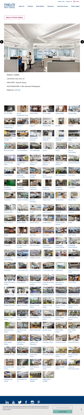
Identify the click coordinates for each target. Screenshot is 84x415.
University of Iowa (48, 342)
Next (82, 42)
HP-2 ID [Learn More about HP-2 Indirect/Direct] (17, 90)
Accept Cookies (62, 411)
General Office (34, 113)
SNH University (34, 317)
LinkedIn (7, 402)
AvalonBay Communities (21, 176)
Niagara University (35, 295)
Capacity (58, 258)
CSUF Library (72, 282)
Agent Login (61, 1)
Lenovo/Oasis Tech (22, 270)
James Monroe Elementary (60, 283)
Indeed (70, 222)
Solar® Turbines (8, 222)
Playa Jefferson (21, 282)
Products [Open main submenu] (30, 6)
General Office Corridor (8, 139)
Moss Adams (59, 235)
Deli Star (58, 126)
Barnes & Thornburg (33, 201)
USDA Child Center (35, 330)
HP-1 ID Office (8, 113)
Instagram (32, 402)
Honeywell (7, 245)
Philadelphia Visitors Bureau (47, 246)
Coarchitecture (47, 212)
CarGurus (58, 212)
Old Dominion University (34, 139)
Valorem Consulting (22, 200)
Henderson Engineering (7, 188)
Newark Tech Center (33, 355)
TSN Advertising (34, 245)
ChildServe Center (22, 258)
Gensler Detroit (21, 222)
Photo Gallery (40, 6)
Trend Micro (71, 187)
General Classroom (73, 163)
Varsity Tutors (47, 200)
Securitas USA (8, 212)
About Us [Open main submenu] (21, 6)
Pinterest (39, 402)
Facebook (26, 402)
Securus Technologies (72, 151)
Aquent (45, 150)
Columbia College (9, 295)
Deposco (19, 126)
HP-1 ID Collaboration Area (22, 114)
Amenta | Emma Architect (21, 246)
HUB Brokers (59, 270)
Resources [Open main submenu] (50, 6)
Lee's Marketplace (22, 150)
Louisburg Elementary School (73, 368)
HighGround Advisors (33, 163)
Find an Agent (75, 6)
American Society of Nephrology (9, 126)
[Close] (81, 409)
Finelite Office (21, 138)
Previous (1, 42)
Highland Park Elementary (21, 343)
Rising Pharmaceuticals (47, 176)
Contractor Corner (62, 6)
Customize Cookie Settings (62, 407)
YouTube (13, 402)
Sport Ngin (33, 235)
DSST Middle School (59, 331)
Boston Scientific (9, 150)
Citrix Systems (47, 258)
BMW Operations (60, 175)
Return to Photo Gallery (14, 17)
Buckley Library (47, 330)
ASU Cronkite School (21, 368)
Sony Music (71, 175)
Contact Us (69, 1)
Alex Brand (71, 258)
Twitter (20, 402)
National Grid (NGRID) (33, 380)
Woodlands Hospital (33, 176)
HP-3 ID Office (47, 113)
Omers (19, 212)
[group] (42, 57)
